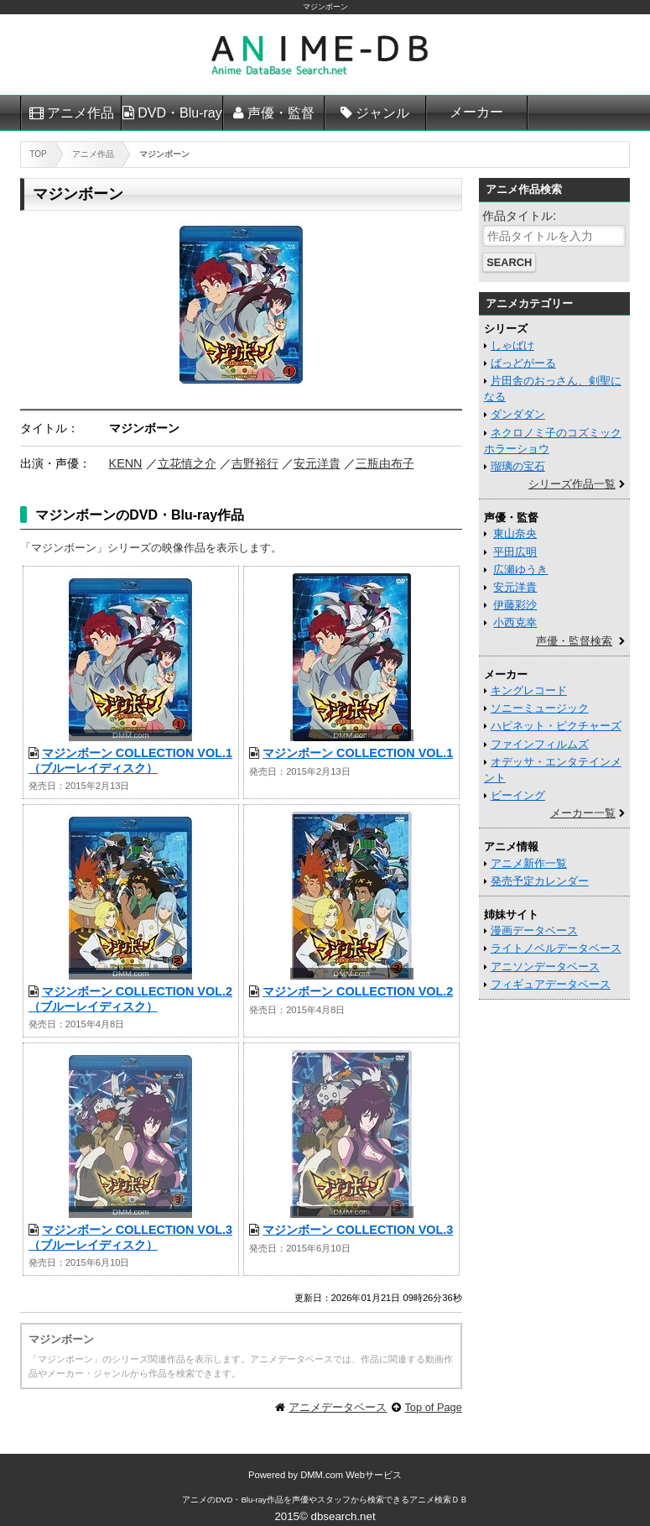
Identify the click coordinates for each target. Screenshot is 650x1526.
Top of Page (432, 1407)
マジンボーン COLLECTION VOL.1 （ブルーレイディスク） (130, 760)
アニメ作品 (80, 113)
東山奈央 (515, 533)
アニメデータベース (338, 1407)
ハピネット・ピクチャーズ (556, 725)
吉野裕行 (254, 463)
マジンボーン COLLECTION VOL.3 (358, 1229)
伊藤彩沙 (515, 604)
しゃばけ (512, 345)
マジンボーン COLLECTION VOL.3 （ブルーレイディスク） (130, 1237)
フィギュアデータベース (551, 984)
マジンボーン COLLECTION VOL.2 (358, 991)
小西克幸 (515, 622)
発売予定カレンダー (540, 881)
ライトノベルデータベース (556, 948)
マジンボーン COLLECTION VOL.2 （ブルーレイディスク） (130, 998)
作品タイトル (517, 215)
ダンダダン (518, 414)
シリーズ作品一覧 (572, 484)
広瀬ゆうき (520, 569)
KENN (126, 463)
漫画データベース (534, 930)
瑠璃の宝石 (518, 466)
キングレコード (529, 690)
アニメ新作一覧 (529, 863)
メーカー (476, 112)
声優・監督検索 (574, 641)
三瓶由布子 (385, 463)
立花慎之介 (187, 463)
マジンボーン (325, 7)
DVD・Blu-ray (179, 113)
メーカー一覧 (583, 813)
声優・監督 (281, 113)
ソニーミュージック (540, 708)
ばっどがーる (523, 363)
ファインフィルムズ (540, 744)
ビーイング (518, 795)
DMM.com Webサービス (351, 1475)
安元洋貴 (317, 463)
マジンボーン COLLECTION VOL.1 (358, 753)
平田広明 (515, 552)
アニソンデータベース (545, 966)
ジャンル (382, 113)
